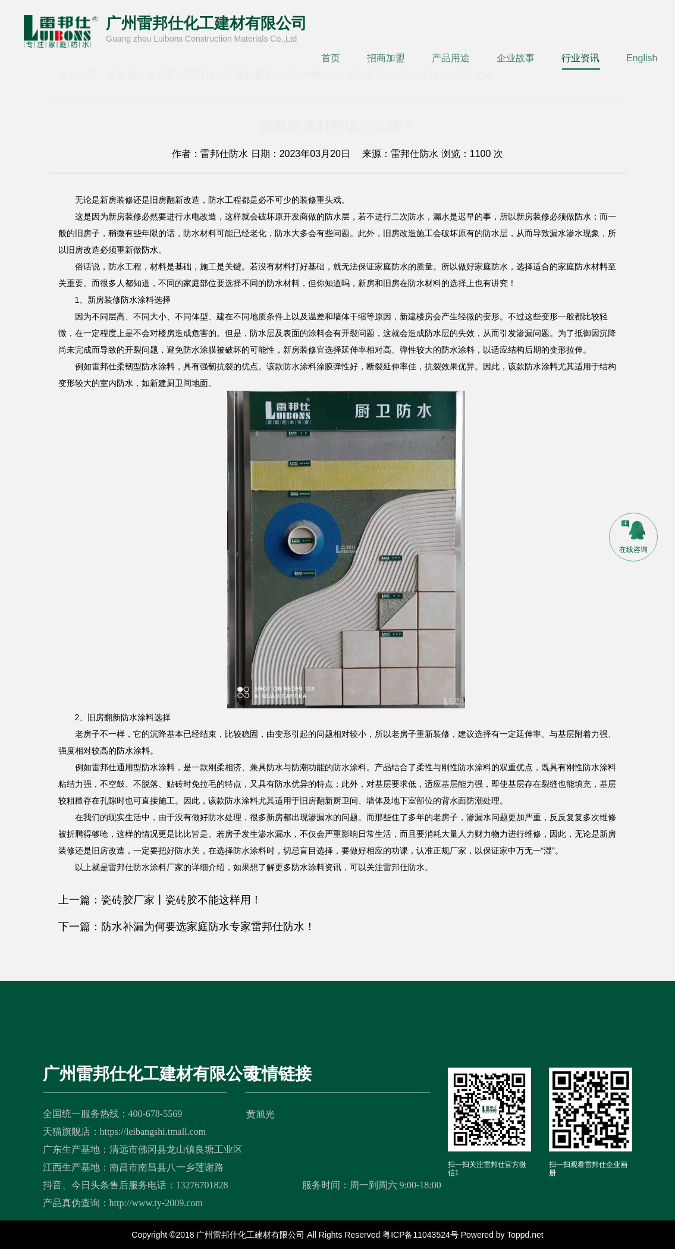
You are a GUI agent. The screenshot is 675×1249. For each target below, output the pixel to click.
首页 (330, 58)
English (641, 58)
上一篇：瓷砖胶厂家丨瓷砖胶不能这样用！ (160, 900)
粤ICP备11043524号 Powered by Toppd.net (463, 1234)
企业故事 (516, 58)
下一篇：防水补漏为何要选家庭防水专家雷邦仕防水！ (186, 927)
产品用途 (451, 58)
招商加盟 (386, 58)
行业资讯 (580, 58)
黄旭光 (260, 1114)
